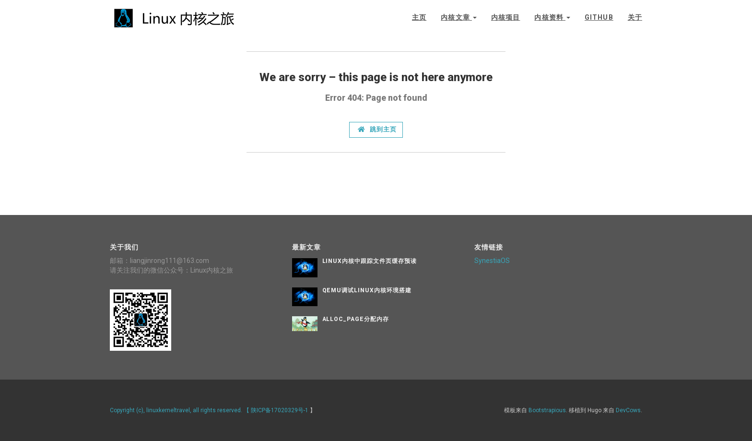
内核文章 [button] (459, 17)
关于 (635, 17)
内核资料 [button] (552, 17)
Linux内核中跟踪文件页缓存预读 (369, 261)
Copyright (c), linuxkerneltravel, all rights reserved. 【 (180, 410)
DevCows (628, 410)
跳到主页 (377, 129)
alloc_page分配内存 (355, 319)
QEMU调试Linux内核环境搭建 (366, 290)
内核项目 (505, 17)
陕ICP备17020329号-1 (279, 410)
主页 (419, 17)
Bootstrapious (547, 410)
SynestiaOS (492, 260)
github (599, 17)
